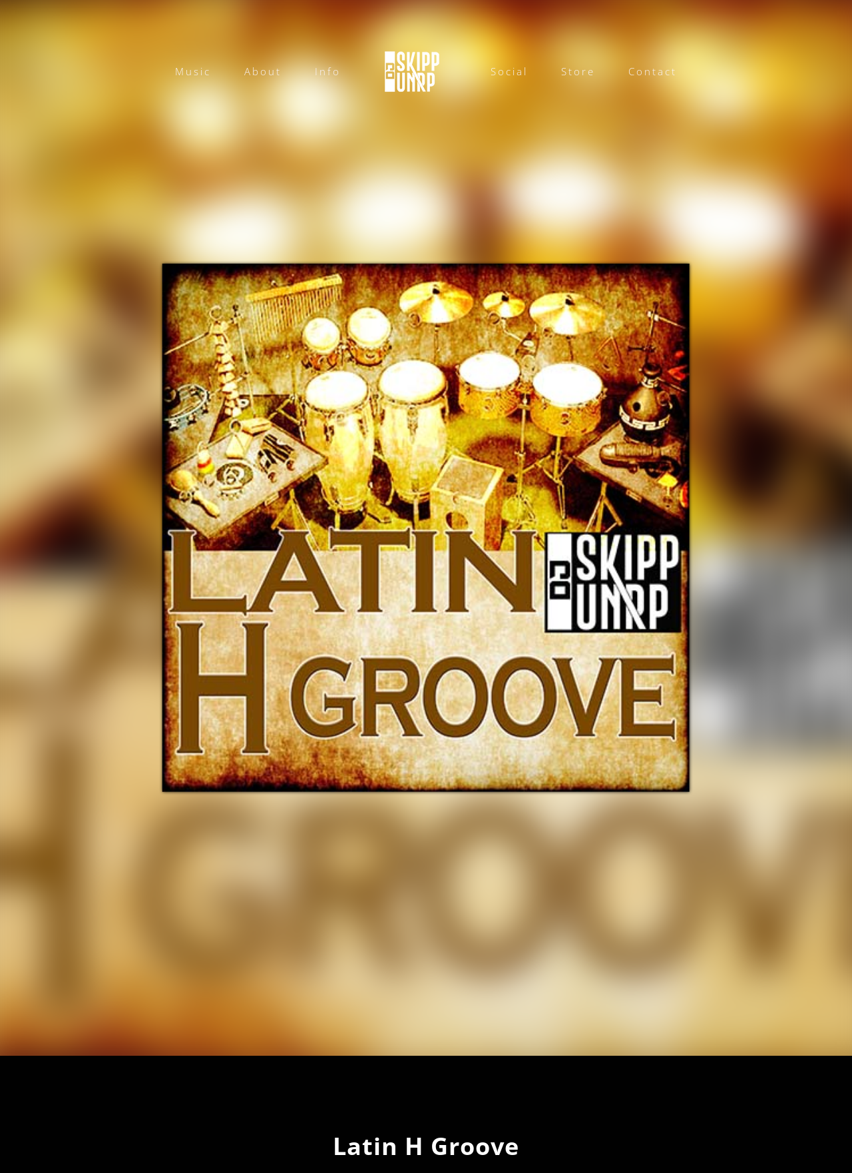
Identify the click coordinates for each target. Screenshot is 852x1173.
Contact (652, 71)
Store (578, 71)
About (263, 71)
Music (193, 71)
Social (509, 71)
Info (328, 71)
